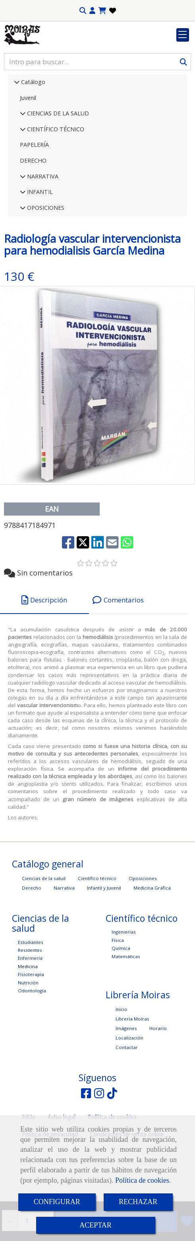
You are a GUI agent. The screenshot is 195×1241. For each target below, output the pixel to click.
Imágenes (126, 1077)
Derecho (31, 937)
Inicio (121, 1058)
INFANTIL (39, 240)
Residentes (30, 999)
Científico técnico (97, 927)
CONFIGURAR (57, 1202)
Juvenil (28, 146)
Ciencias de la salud (44, 927)
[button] (92, 10)
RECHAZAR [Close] (138, 1202)
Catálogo (32, 130)
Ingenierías (124, 981)
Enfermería (30, 1007)
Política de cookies (142, 1180)
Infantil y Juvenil (104, 937)
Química (121, 997)
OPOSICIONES (44, 256)
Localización (129, 1086)
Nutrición (28, 1031)
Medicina (28, 1015)
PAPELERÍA (34, 193)
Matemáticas (126, 1005)
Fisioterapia (31, 1023)
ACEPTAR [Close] (95, 1225)
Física (118, 989)
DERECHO (33, 209)
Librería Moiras (132, 1067)
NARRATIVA (41, 225)
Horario (158, 1077)
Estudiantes (30, 991)
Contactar (127, 1096)
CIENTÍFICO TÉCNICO (54, 178)
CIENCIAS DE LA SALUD (57, 162)
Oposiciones (143, 927)
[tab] (44, 649)
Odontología (32, 1039)
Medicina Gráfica (152, 937)
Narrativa (64, 937)
